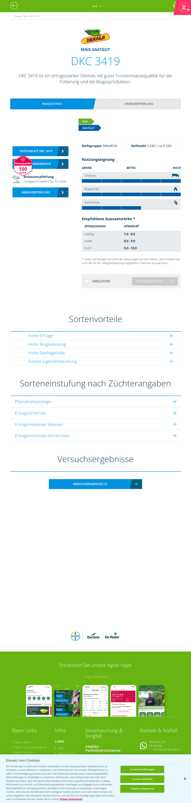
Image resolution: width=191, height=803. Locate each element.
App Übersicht (97, 652)
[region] (95, 778)
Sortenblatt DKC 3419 (36, 151)
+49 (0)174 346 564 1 (166, 725)
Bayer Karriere (24, 728)
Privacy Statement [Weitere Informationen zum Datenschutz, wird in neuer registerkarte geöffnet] (71, 799)
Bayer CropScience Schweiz (32, 738)
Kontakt (150, 734)
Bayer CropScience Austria (31, 733)
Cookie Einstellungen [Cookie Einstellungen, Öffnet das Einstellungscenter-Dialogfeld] (142, 769)
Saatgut (62, 750)
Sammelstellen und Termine (105, 732)
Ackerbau (63, 745)
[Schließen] (185, 779)
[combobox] (95, 484)
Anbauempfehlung (139, 104)
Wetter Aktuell (66, 728)
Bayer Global (23, 717)
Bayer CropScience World (30, 723)
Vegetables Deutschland (30, 748)
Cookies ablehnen (142, 779)
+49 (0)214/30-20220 (166, 750)
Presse (19, 743)
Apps (60, 723)
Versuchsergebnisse (36, 164)
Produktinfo (52, 104)
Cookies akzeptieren (142, 788)
